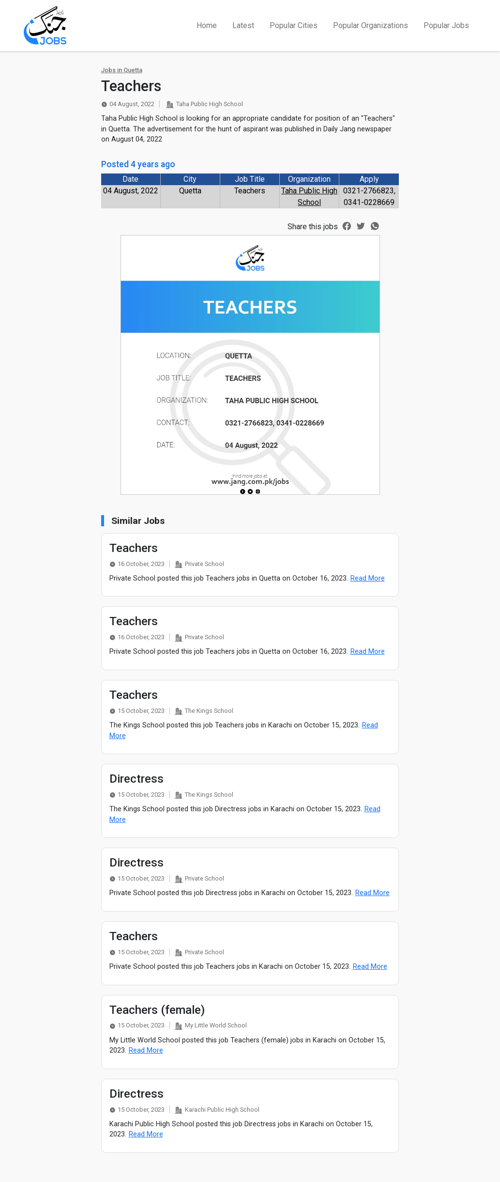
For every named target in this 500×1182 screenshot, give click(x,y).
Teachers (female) (157, 1010)
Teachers (133, 548)
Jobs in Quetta (121, 70)
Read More (367, 578)
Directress (136, 779)
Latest (243, 25)
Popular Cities (294, 25)
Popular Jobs (446, 25)
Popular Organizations (370, 25)
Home (207, 25)
